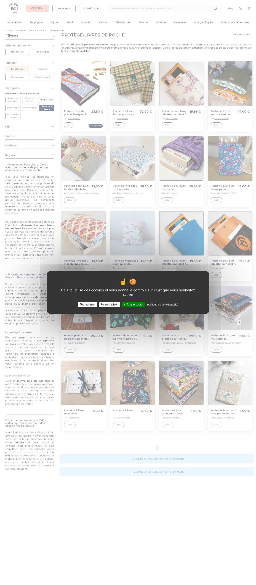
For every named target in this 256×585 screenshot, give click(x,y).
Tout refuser (87, 304)
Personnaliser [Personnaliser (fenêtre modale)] (109, 304)
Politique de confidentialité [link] (162, 304)
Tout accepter (133, 304)
